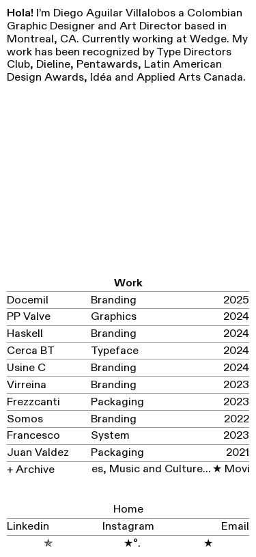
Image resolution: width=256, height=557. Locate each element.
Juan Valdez (38, 452)
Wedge (208, 38)
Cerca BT (31, 350)
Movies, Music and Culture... (136, 468)
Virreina (26, 384)
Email (235, 526)
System (110, 435)
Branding (114, 300)
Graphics (114, 316)
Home (128, 509)
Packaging (117, 401)
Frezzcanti (33, 401)
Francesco (33, 435)
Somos (25, 418)
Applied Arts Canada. (191, 77)
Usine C (26, 367)
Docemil (27, 300)
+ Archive (32, 469)
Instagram (128, 526)
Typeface (115, 350)
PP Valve (29, 316)
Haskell (25, 333)
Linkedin (28, 526)
